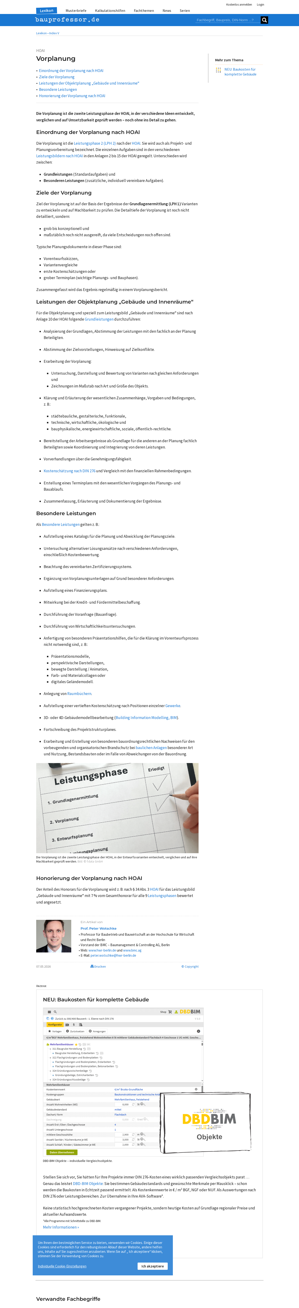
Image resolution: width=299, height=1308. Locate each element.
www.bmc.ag (132, 950)
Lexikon (46, 10)
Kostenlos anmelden (239, 5)
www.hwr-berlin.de (102, 950)
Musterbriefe (76, 10)
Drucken (98, 966)
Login (260, 5)
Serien (185, 10)
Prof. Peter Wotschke (99, 928)
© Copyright (190, 966)
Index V (54, 33)
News (167, 10)
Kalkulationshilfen (110, 10)
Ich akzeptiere (153, 1266)
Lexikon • (42, 33)
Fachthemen (144, 10)
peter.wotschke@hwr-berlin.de (113, 955)
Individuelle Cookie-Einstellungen (62, 1266)
